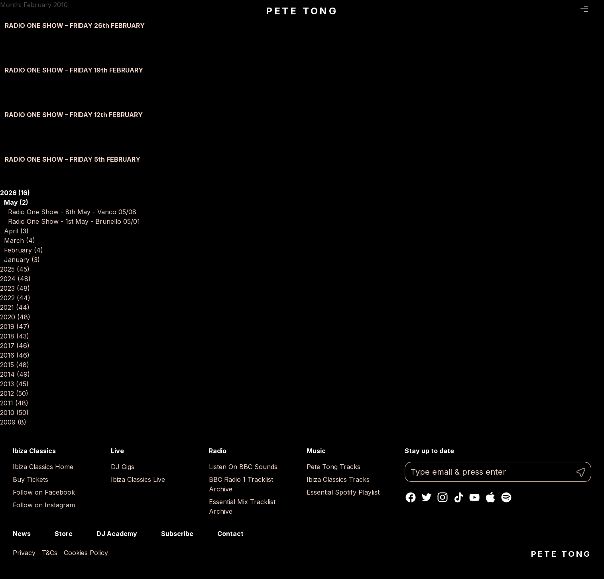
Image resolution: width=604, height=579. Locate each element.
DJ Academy (116, 534)
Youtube (474, 497)
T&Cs (49, 553)
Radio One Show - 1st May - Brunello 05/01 (74, 221)
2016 (15, 355)
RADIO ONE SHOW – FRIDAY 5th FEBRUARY (72, 159)
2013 (14, 384)
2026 (15, 193)
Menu (584, 9)
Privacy (24, 553)
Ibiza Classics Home (43, 467)
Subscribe (177, 534)
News (22, 534)
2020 (15, 317)
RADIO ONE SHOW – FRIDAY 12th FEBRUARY (74, 115)
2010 (14, 413)
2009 (13, 422)
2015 (14, 365)
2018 (14, 336)
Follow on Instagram (44, 505)
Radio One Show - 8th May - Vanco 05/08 (72, 212)
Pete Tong (302, 11)
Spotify (506, 497)
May (16, 202)
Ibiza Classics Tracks (338, 479)
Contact (230, 534)
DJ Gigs (122, 467)
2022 (15, 298)
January (22, 260)
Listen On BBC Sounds (243, 467)
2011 (14, 403)
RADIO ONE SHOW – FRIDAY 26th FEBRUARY (75, 25)
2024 (15, 279)
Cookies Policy (86, 553)
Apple (490, 497)
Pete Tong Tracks (333, 467)
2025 (15, 269)
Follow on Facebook (44, 492)
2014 (15, 374)
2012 (14, 393)
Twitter (427, 497)
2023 (15, 288)
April (16, 231)
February (23, 250)
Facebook (411, 497)
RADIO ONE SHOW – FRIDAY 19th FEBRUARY (74, 70)
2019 (15, 327)
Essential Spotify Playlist (343, 492)
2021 (15, 307)
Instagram (443, 497)
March (19, 241)
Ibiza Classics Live (138, 479)
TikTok (458, 497)
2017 (15, 346)
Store (64, 534)
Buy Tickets (30, 479)
